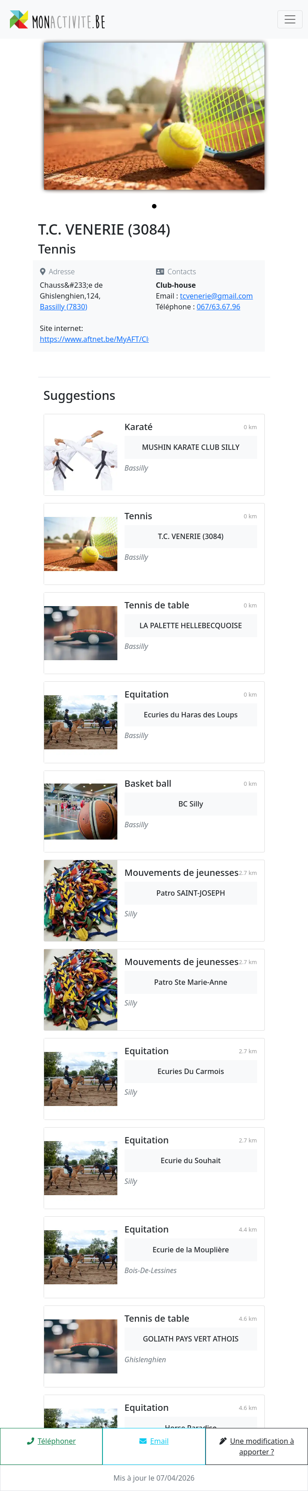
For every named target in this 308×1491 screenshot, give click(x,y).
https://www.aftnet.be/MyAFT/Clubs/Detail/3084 (121, 339)
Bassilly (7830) (64, 307)
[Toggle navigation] (290, 19)
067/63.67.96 (218, 307)
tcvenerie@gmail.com (216, 296)
